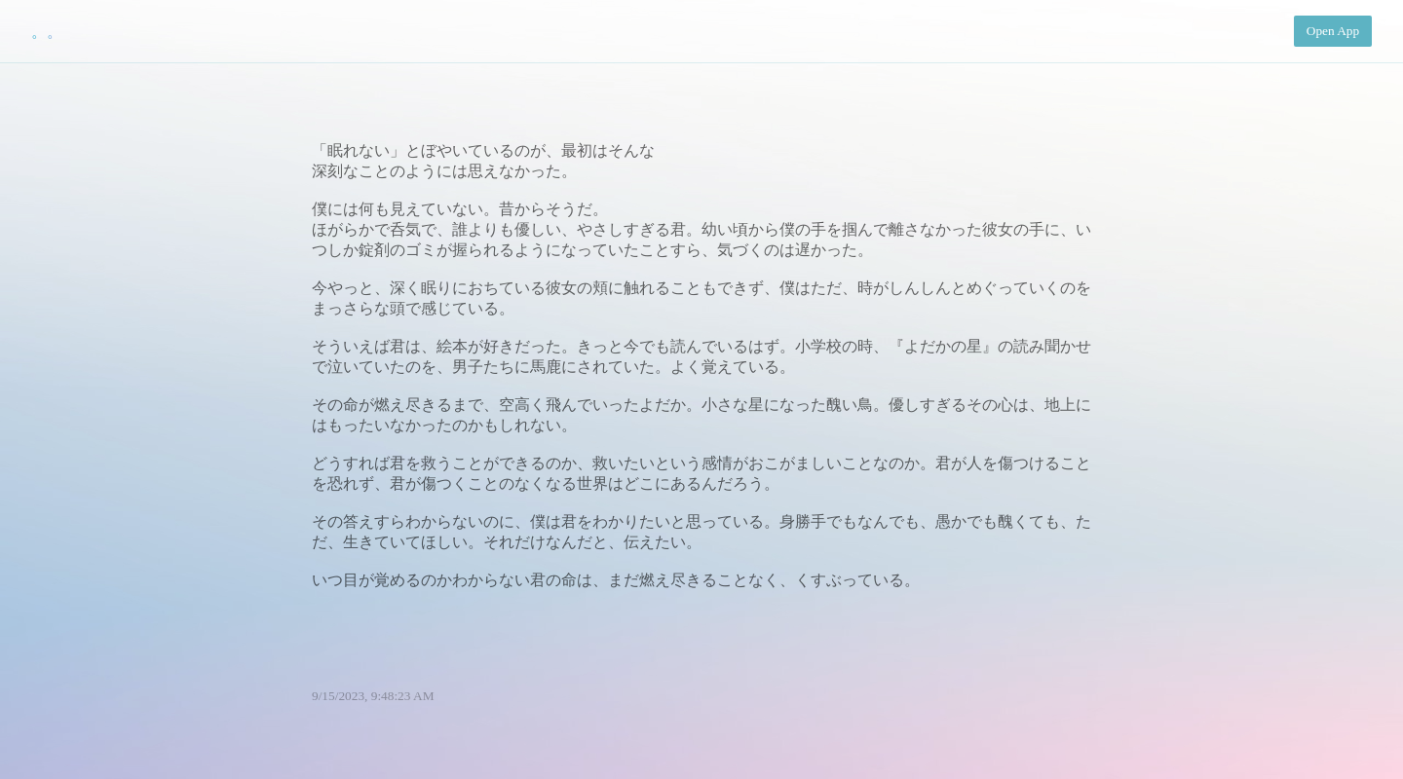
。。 (46, 31)
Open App (1333, 30)
